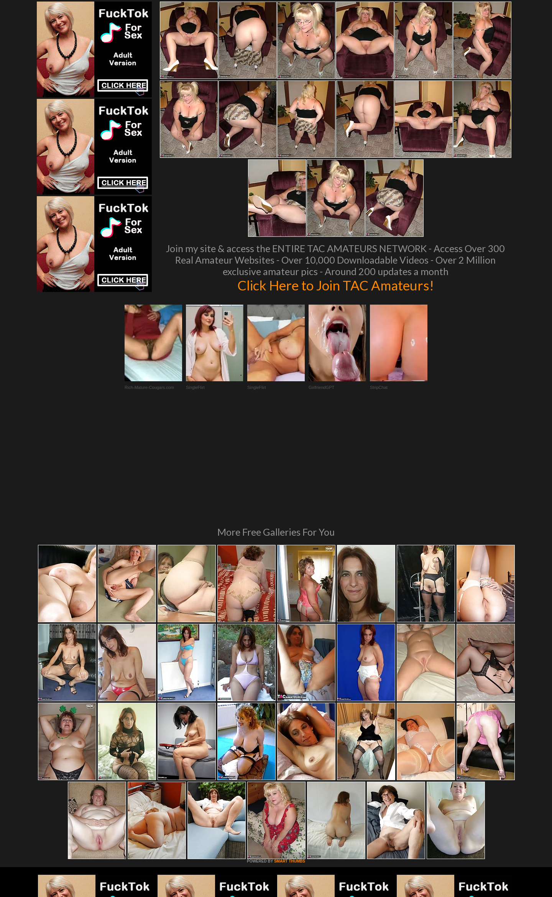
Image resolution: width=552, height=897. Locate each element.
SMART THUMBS (289, 756)
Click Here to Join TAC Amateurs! (335, 285)
